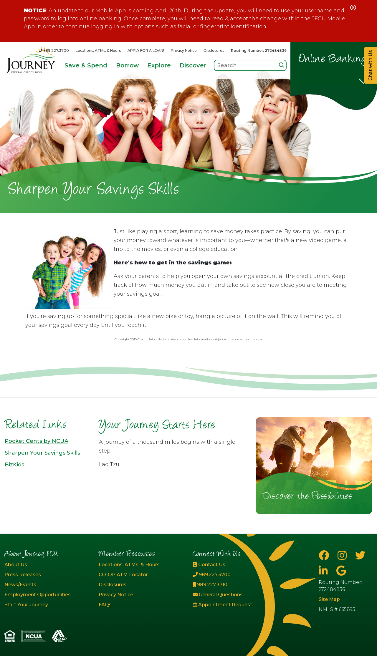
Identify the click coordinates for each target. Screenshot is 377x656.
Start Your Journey (26, 604)
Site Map (329, 599)
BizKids (14, 464)
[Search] (281, 65)
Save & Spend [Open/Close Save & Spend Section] (86, 65)
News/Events (20, 584)
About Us (15, 564)
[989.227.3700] (54, 50)
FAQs (105, 604)
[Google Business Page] (341, 570)
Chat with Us (370, 65)
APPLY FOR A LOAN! (146, 50)
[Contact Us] (235, 564)
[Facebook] (325, 555)
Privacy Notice (184, 50)
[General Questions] (235, 594)
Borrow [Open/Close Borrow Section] (127, 65)
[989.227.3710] (235, 584)
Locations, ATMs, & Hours (98, 50)
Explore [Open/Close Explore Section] (159, 65)
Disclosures (214, 50)
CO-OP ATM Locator (123, 574)
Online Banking (333, 59)
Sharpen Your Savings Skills (42, 453)
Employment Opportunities (37, 594)
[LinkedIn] (324, 570)
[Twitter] (360, 555)
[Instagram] (343, 555)
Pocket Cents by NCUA (36, 441)
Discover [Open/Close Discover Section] (193, 65)
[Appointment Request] (235, 604)
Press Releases (22, 574)
